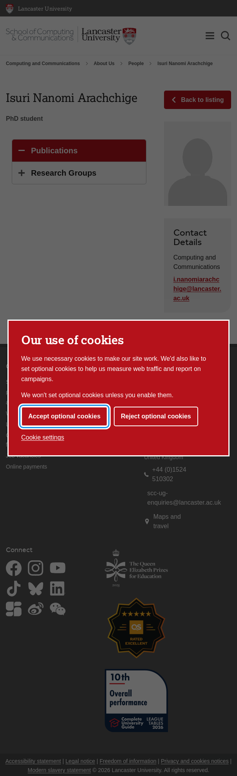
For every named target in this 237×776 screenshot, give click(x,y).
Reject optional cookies (156, 416)
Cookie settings (42, 437)
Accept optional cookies (64, 416)
